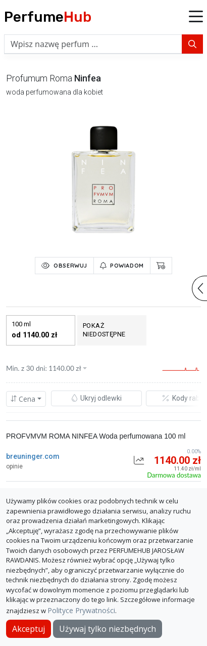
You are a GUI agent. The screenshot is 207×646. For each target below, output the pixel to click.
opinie (14, 466)
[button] (196, 17)
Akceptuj (28, 628)
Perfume (47, 17)
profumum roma (39, 78)
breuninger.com (33, 456)
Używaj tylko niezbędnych (107, 628)
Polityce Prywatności (81, 610)
